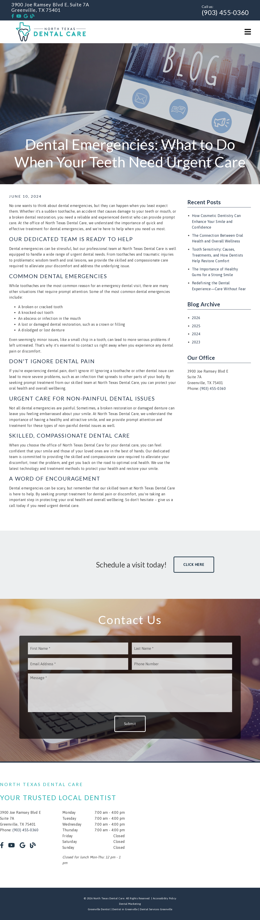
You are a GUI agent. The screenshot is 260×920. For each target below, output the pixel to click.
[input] (78, 648)
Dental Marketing (130, 903)
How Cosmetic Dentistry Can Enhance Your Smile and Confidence (216, 221)
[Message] (130, 692)
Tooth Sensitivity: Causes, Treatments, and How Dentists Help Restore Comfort (217, 255)
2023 (196, 342)
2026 (196, 318)
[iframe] (208, 825)
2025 (196, 326)
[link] (12, 16)
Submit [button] (130, 724)
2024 (196, 334)
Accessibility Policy (165, 898)
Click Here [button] (193, 564)
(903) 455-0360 (225, 12)
